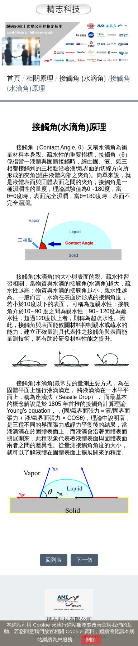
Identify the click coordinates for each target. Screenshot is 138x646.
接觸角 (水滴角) (82, 78)
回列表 (54, 559)
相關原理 (40, 78)
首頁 (13, 78)
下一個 (84, 559)
